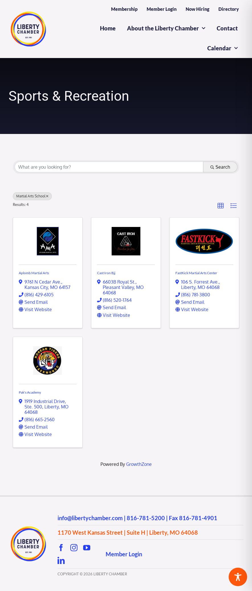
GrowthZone (139, 464)
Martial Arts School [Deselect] (32, 196)
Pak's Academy (30, 392)
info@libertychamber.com (90, 517)
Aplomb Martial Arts (34, 273)
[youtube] (86, 547)
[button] (220, 206)
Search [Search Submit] (220, 167)
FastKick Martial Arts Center (196, 273)
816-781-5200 (146, 517)
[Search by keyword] (109, 167)
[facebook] (61, 547)
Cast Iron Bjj (106, 273)
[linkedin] (61, 560)
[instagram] (73, 547)
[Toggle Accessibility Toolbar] (238, 577)
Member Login (124, 554)
